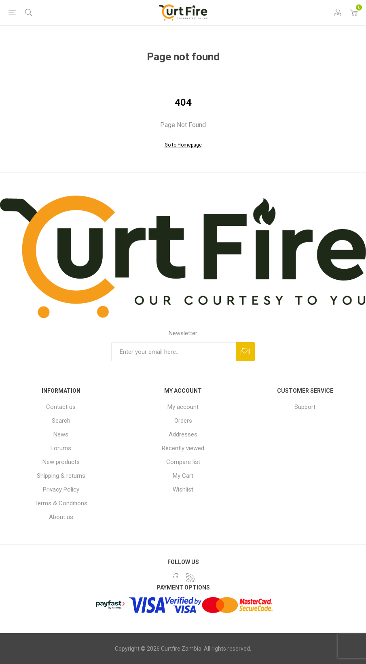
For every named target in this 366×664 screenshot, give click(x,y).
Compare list (183, 462)
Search (61, 420)
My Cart (183, 475)
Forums (61, 448)
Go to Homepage (183, 145)
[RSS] (190, 577)
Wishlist (183, 489)
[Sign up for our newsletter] (173, 351)
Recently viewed (183, 448)
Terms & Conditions (60, 503)
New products (61, 462)
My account (183, 407)
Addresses (183, 434)
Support (304, 407)
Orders (183, 420)
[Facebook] (175, 577)
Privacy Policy (61, 489)
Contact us (61, 407)
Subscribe (245, 351)
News (60, 434)
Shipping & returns (61, 475)
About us (61, 517)
